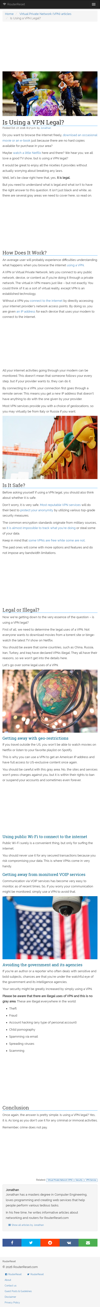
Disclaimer (10, 1297)
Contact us (10, 1285)
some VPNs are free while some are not (56, 540)
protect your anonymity (36, 510)
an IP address (25, 311)
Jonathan (45, 127)
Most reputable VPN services (60, 505)
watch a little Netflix (27, 153)
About (8, 1280)
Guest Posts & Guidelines (18, 1291)
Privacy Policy (12, 1302)
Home (9, 14)
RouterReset (14, 4)
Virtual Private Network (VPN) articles (45, 14)
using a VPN (75, 265)
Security (79, 1180)
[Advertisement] (50, 48)
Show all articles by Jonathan (26, 1225)
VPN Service (91, 1180)
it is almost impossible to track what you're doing (41, 528)
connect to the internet (46, 300)
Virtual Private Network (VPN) (60, 1180)
